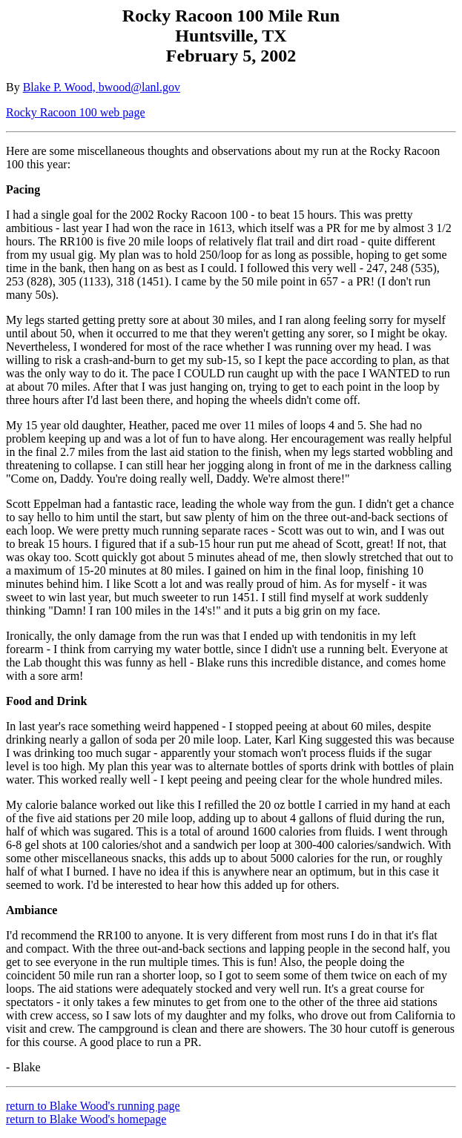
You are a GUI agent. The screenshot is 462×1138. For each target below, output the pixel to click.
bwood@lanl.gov (139, 87)
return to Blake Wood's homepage (86, 1119)
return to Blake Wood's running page (93, 1105)
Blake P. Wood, (61, 87)
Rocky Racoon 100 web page (75, 112)
